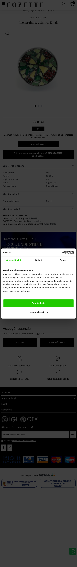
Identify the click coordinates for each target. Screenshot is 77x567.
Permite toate (38, 303)
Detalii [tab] (38, 260)
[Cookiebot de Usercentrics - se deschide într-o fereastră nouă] (62, 252)
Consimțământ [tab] (13, 260)
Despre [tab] (63, 260)
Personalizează (38, 312)
